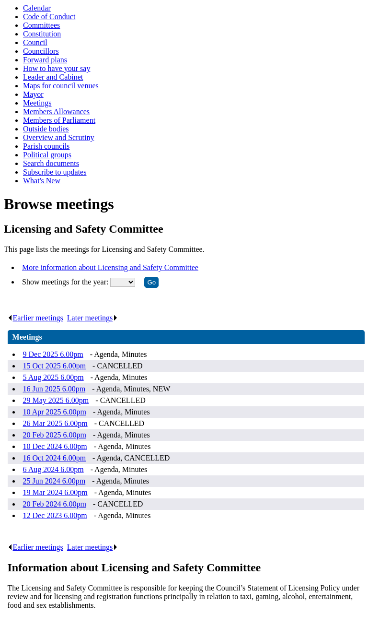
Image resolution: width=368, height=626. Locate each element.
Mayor (33, 94)
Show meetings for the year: (66, 282)
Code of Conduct (49, 16)
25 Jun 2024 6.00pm (54, 481)
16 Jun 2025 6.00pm (54, 389)
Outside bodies (46, 129)
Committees (41, 25)
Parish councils (46, 146)
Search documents (51, 163)
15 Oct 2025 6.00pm (54, 366)
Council (35, 42)
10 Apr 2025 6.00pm (54, 412)
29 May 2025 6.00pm (56, 400)
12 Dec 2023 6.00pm (55, 515)
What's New (41, 181)
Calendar (37, 8)
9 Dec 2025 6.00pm (53, 354)
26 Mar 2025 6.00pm (55, 423)
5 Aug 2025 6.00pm (53, 377)
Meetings (37, 103)
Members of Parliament (59, 120)
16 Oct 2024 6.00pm (54, 458)
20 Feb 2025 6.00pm (54, 435)
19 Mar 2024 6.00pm (55, 492)
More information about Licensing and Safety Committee (110, 267)
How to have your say (56, 68)
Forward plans (45, 60)
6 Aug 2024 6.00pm (53, 469)
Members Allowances (56, 111)
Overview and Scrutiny (58, 137)
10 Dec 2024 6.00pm (55, 446)
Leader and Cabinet (53, 77)
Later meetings (92, 318)
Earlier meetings (35, 318)
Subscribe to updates (54, 172)
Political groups (47, 155)
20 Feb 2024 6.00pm (54, 504)
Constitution (42, 34)
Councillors (41, 51)
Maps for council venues (61, 86)
